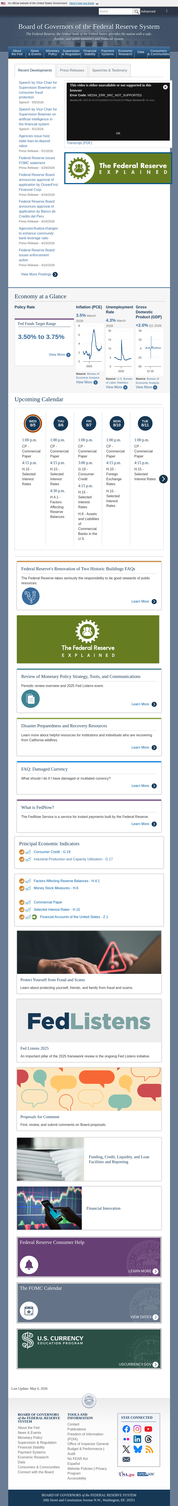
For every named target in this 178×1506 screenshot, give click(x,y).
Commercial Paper (48, 902)
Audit (71, 1454)
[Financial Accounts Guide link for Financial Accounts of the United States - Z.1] (35, 917)
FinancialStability (89, 52)
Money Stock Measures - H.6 (56, 888)
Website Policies (80, 1468)
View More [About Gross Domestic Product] (146, 387)
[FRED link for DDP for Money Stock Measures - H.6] (28, 888)
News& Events (34, 52)
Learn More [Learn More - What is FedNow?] (144, 824)
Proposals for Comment (40, 1116)
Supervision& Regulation (71, 52)
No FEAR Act (78, 1459)
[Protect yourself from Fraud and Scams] (89, 952)
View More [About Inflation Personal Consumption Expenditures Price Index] (87, 382)
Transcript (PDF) (79, 143)
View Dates (144, 1317)
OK (118, 133)
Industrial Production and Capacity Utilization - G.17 (73, 859)
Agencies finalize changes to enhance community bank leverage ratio (38, 233)
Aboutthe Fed (16, 52)
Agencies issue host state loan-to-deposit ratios (34, 141)
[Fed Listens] (89, 1020)
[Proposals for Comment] (89, 1089)
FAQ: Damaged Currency (44, 769)
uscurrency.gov (138, 1365)
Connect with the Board (36, 1472)
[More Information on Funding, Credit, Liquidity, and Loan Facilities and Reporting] (50, 1159)
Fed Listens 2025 (34, 1048)
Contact (73, 1424)
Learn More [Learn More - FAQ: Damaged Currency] (144, 786)
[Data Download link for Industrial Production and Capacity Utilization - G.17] (22, 859)
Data (140, 52)
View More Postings (39, 274)
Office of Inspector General (88, 1444)
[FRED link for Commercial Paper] (28, 902)
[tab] (35, 70)
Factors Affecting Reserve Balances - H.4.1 (67, 881)
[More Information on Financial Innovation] (49, 1208)
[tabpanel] (36, 178)
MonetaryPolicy (52, 52)
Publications (77, 1429)
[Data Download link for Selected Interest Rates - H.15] (22, 909)
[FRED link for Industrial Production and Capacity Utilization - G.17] (28, 859)
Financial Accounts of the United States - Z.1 (74, 917)
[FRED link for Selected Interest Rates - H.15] (28, 909)
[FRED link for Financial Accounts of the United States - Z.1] (28, 917)
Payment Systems (32, 1452)
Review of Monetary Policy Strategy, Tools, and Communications (81, 676)
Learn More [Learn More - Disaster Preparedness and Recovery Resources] (144, 747)
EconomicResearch (125, 52)
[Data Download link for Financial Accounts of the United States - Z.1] (22, 917)
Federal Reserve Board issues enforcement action (37, 255)
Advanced (148, 11)
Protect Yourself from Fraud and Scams (52, 980)
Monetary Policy (30, 1437)
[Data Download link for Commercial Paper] (22, 902)
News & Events (29, 1433)
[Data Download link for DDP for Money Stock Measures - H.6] (22, 888)
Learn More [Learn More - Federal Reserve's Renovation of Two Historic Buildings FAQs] (144, 601)
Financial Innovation (104, 1208)
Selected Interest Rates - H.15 (57, 909)
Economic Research (33, 1457)
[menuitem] (17, 53)
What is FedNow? (37, 807)
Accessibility (77, 1478)
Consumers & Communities (159, 52)
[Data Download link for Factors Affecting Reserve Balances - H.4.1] (22, 881)
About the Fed (29, 1428)
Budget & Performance (85, 1449)
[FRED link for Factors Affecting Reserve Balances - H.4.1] (28, 881)
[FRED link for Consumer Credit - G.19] (28, 852)
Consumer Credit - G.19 (52, 852)
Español (74, 1464)
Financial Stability (31, 1447)
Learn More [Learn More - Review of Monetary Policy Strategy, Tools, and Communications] (144, 704)
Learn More (143, 1271)
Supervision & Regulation (37, 1442)
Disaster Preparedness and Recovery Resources (64, 725)
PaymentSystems (107, 52)
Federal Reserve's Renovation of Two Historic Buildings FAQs (78, 568)
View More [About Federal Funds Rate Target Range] (59, 354)
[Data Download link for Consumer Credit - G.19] (22, 852)
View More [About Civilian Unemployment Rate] (117, 387)
